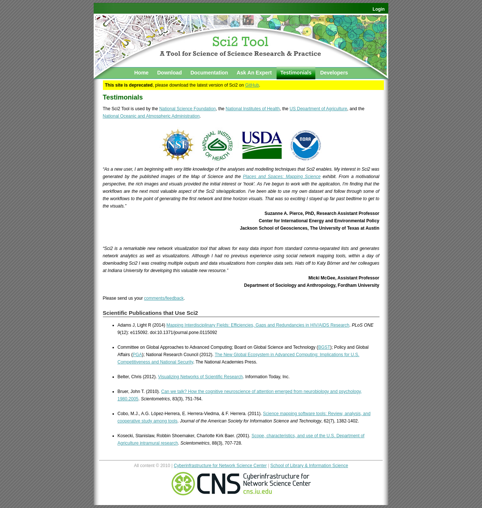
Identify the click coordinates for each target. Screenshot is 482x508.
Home (141, 73)
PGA (137, 354)
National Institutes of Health (253, 108)
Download (169, 73)
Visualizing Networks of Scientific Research (200, 376)
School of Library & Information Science (309, 465)
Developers (334, 73)
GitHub (252, 85)
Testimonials (296, 73)
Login (378, 9)
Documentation (209, 73)
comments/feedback (164, 298)
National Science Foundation (187, 108)
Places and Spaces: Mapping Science (282, 176)
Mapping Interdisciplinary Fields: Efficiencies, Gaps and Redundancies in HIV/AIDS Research (257, 325)
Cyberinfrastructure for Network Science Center (220, 465)
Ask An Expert (254, 73)
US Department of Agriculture (318, 108)
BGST (324, 347)
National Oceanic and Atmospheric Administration (151, 116)
